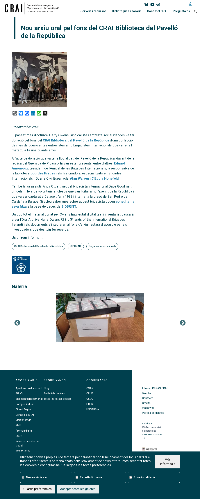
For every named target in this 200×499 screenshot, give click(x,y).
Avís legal (147, 423)
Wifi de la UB (23, 450)
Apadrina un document (29, 388)
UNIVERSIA (92, 409)
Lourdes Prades (43, 173)
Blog (46, 388)
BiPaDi (19, 393)
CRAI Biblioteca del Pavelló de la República (76, 140)
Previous (17, 323)
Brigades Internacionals (102, 246)
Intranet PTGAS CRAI (154, 388)
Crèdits (146, 403)
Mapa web (148, 407)
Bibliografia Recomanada (30, 398)
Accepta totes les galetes (77, 489)
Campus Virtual (24, 404)
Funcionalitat (144, 477)
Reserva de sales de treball (27, 443)
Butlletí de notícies (54, 393)
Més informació (167, 462)
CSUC (89, 398)
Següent (182, 323)
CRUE (89, 393)
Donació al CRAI (25, 414)
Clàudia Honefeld (105, 178)
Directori (147, 393)
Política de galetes (153, 412)
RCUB (19, 436)
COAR (89, 388)
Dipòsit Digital (23, 409)
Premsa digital (24, 430)
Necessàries (36, 477)
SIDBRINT (68, 206)
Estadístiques (91, 477)
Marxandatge (23, 420)
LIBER (89, 404)
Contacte (147, 398)
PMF (18, 425)
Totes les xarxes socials (57, 398)
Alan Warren (79, 178)
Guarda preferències (37, 489)
